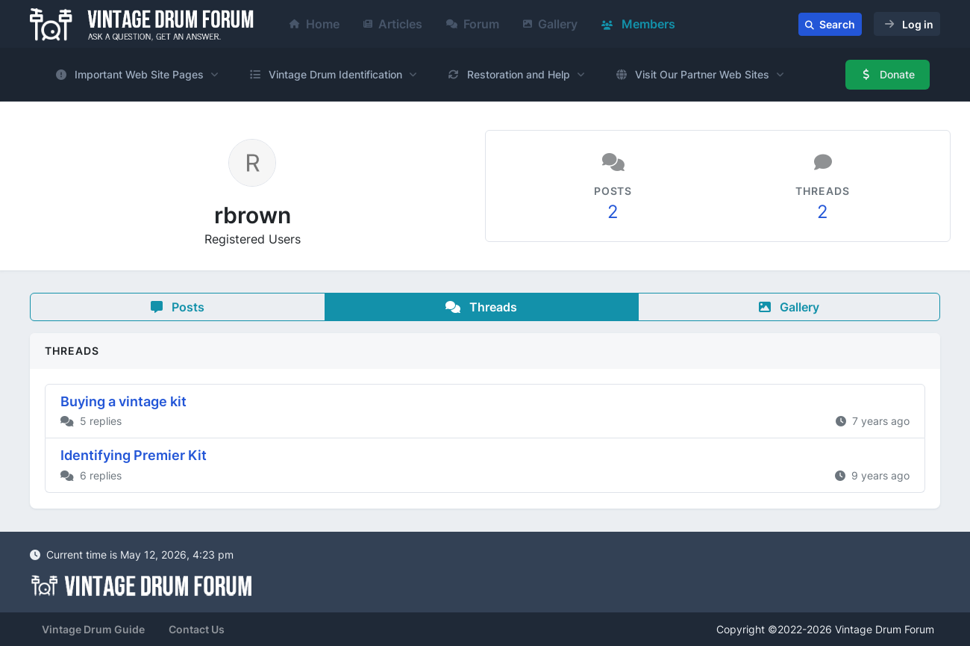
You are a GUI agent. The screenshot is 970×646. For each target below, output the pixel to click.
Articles (392, 23)
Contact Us (197, 629)
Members (638, 23)
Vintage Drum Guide (93, 629)
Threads (481, 306)
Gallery (550, 23)
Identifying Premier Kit (133, 455)
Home (315, 23)
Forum (472, 23)
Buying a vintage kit (123, 401)
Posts (177, 306)
